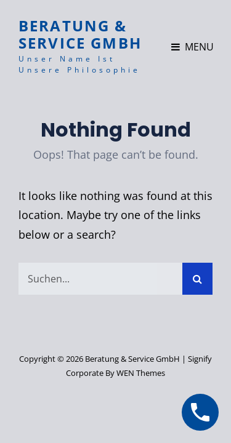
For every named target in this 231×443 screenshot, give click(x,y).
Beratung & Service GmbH (80, 34)
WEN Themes (140, 372)
